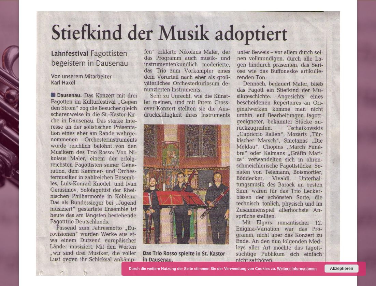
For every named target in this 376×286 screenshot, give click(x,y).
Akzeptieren (341, 268)
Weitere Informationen (297, 268)
